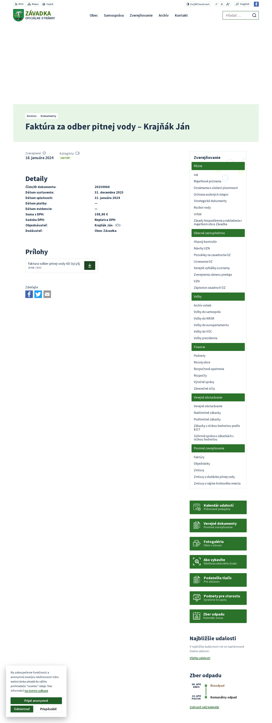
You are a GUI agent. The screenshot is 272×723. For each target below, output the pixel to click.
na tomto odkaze (36, 690)
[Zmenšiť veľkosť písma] (216, 4)
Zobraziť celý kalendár (204, 627)
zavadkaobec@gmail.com (241, 710)
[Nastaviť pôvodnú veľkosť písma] (222, 4)
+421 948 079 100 (234, 706)
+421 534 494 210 (234, 701)
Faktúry (65, 78)
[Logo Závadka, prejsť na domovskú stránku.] (34, 15)
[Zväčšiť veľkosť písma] (228, 4)
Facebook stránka (236, 715)
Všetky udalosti (200, 578)
